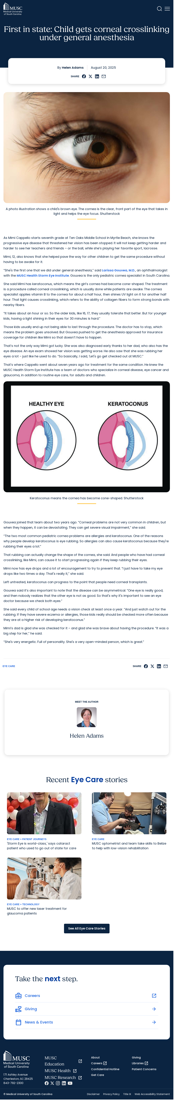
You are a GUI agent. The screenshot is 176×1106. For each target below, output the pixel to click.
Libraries (140, 1063)
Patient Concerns (144, 1069)
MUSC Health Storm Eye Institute (43, 275)
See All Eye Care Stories (86, 928)
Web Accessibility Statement (152, 1094)
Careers (99, 1063)
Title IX (127, 1094)
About (95, 1057)
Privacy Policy (111, 1094)
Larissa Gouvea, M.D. (118, 270)
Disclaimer (93, 1094)
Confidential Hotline (105, 1069)
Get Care (97, 1075)
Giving (136, 1057)
